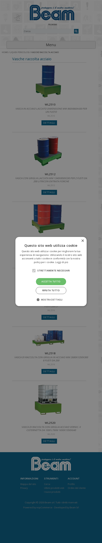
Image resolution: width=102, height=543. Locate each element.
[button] (50, 299)
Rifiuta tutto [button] (51, 290)
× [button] (82, 241)
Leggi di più (61, 262)
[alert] (51, 271)
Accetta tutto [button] (50, 281)
